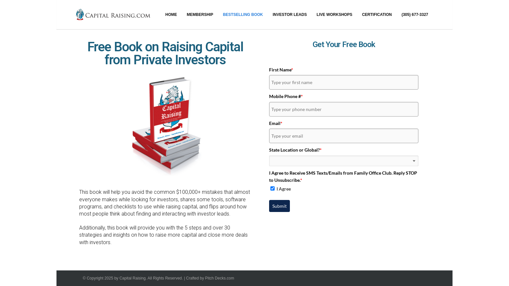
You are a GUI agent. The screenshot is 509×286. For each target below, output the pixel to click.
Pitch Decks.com (219, 278)
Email (275, 123)
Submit (279, 206)
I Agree (284, 189)
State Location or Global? (295, 150)
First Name (281, 69)
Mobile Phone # (286, 96)
